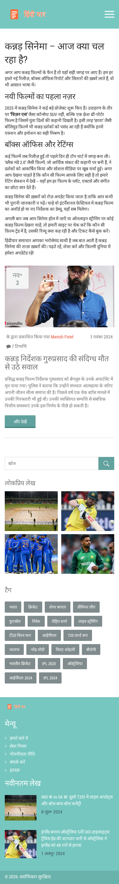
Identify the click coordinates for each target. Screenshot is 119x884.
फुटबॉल (15, 621)
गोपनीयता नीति (22, 754)
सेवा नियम (18, 746)
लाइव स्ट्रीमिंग (88, 621)
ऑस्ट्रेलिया (75, 663)
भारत (13, 607)
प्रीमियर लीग (86, 607)
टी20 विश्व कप (20, 635)
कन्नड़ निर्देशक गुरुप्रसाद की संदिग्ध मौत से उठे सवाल (57, 362)
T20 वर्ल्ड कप (78, 635)
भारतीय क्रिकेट (20, 663)
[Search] (106, 463)
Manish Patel (62, 337)
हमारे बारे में (19, 738)
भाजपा (14, 649)
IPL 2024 (50, 678)
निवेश (36, 621)
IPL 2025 (49, 663)
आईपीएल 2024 (20, 678)
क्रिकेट (33, 607)
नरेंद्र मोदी (37, 649)
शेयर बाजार (57, 607)
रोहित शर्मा (59, 621)
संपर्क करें (17, 762)
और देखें (20, 421)
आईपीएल (49, 635)
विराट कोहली (65, 649)
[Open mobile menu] (109, 14)
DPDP (15, 770)
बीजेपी (91, 649)
